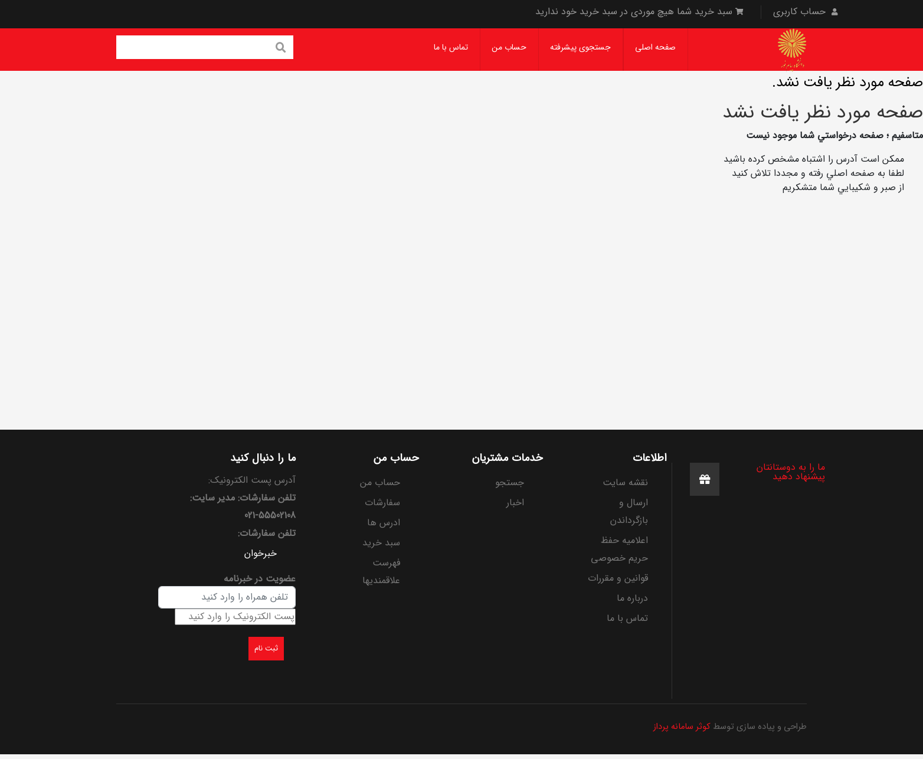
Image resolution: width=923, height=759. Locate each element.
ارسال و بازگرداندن (629, 511)
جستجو (509, 482)
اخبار (515, 502)
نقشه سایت (625, 482)
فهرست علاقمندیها (381, 571)
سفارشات (382, 502)
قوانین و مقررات (618, 578)
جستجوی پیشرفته (580, 47)
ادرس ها (383, 522)
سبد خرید (381, 542)
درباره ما (632, 598)
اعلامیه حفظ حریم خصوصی (619, 549)
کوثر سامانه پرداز (682, 727)
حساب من (509, 47)
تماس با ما (451, 47)
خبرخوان (260, 553)
